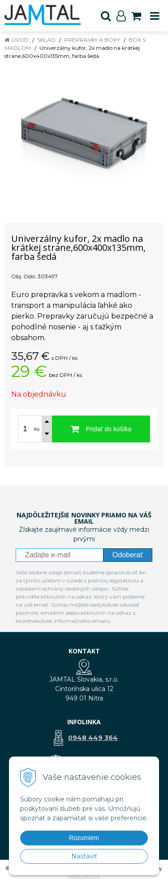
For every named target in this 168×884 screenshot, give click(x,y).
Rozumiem (84, 837)
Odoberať (127, 555)
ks (36, 429)
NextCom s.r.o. (84, 876)
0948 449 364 (93, 738)
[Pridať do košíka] (101, 429)
